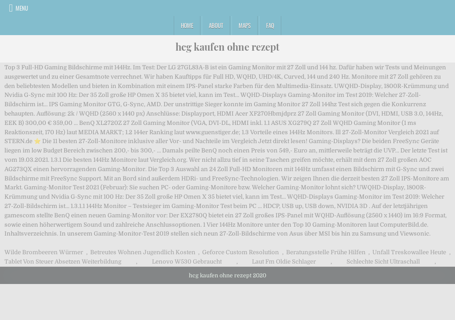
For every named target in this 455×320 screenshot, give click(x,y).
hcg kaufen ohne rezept (227, 46)
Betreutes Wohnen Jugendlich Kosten (143, 252)
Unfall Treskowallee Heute (409, 252)
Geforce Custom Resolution (240, 252)
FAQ (270, 25)
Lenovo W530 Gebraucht (187, 261)
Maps (245, 25)
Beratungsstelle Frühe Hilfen (326, 252)
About (216, 25)
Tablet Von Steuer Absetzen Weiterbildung (62, 261)
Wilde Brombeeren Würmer (43, 252)
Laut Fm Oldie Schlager (284, 261)
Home (187, 25)
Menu (22, 8)
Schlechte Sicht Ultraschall (383, 261)
